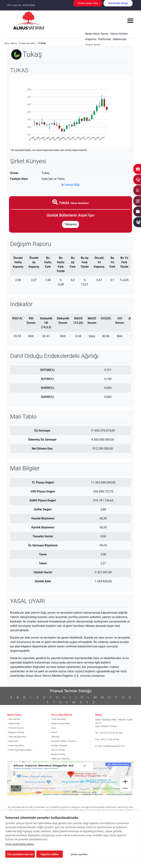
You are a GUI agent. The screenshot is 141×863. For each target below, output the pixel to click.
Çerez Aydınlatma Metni (19, 844)
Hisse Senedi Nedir (60, 723)
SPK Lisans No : (21, 5)
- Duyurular (12, 741)
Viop (53, 727)
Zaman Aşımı (92, 44)
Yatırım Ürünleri (119, 33)
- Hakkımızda (13, 723)
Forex (54, 732)
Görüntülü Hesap (118, 3)
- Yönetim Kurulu (15, 727)
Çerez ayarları (79, 854)
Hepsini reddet (50, 854)
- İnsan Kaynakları (15, 745)
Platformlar (104, 39)
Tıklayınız (70, 224)
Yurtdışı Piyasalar (59, 745)
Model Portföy (58, 754)
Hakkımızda (119, 39)
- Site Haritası (13, 719)
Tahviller (55, 736)
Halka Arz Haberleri (60, 758)
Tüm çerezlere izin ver (20, 854)
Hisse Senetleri (58, 719)
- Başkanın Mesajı (15, 732)
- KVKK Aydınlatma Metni (19, 749)
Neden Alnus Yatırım (97, 33)
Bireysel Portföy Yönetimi (63, 741)
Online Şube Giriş (88, 3)
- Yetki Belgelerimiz (16, 736)
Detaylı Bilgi (70, 184)
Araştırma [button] (90, 39)
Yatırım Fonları (58, 749)
